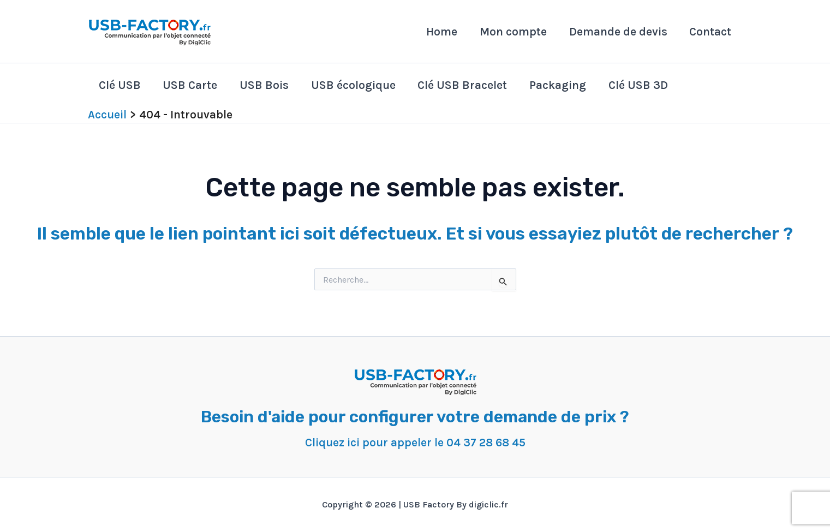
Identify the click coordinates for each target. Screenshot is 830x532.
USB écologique (356, 85)
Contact (710, 31)
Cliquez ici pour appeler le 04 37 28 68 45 (415, 442)
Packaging (562, 85)
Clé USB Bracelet (466, 85)
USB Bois (266, 85)
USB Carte (191, 85)
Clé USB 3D (643, 85)
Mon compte (511, 31)
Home (439, 31)
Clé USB (120, 85)
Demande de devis (617, 31)
